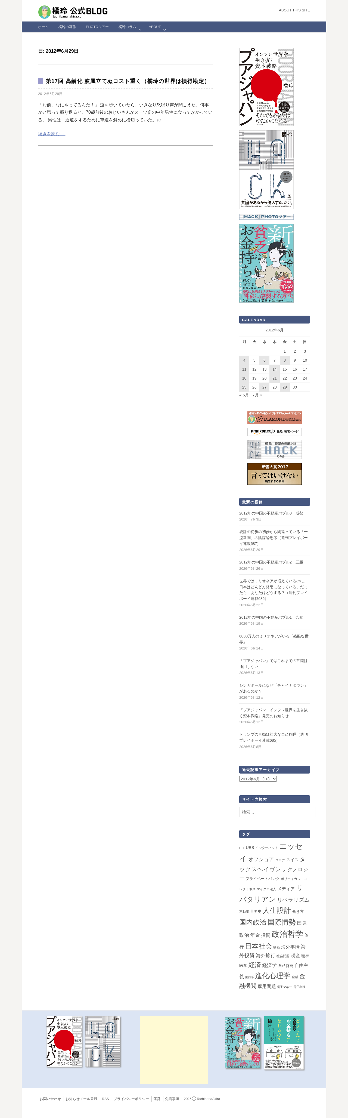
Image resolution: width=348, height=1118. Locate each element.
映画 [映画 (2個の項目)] (276, 947)
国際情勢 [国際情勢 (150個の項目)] (282, 922)
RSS (105, 1099)
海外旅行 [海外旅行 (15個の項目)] (265, 955)
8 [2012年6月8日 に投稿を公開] (285, 360)
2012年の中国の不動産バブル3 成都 (271, 513)
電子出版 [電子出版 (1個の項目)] (299, 986)
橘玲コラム (127, 27)
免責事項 (172, 1099)
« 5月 (244, 395)
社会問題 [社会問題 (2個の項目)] (283, 956)
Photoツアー (97, 27)
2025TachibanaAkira (202, 1099)
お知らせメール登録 (81, 1099)
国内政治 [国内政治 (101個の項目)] (252, 922)
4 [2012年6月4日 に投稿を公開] (244, 360)
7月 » (257, 395)
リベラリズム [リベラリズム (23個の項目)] (293, 900)
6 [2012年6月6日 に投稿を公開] (264, 360)
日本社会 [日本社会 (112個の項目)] (258, 946)
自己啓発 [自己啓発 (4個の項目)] (285, 965)
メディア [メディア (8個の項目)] (286, 888)
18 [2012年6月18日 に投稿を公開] (244, 378)
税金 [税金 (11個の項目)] (295, 955)
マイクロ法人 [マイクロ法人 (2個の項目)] (266, 889)
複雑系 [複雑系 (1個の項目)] (249, 977)
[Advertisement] (174, 1050)
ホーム (43, 27)
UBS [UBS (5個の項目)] (250, 847)
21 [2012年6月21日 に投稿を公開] (274, 378)
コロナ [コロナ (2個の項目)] (280, 860)
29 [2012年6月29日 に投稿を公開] (284, 387)
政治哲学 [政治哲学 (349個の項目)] (287, 933)
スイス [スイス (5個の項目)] (292, 860)
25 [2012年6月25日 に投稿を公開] (244, 387)
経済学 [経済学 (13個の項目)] (269, 965)
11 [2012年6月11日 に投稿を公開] (244, 369)
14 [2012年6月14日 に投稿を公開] (274, 369)
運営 (156, 1099)
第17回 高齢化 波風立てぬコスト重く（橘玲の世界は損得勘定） (128, 81)
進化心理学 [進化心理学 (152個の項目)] (272, 976)
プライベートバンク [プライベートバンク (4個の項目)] (263, 878)
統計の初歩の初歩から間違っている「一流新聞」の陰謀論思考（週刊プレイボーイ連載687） (273, 537)
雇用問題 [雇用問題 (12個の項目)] (266, 986)
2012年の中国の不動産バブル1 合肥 (271, 617)
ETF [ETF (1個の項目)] (242, 847)
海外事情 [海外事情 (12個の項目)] (290, 947)
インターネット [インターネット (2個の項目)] (266, 848)
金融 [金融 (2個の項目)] (295, 977)
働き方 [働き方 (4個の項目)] (298, 911)
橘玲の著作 (67, 27)
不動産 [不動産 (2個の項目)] (244, 912)
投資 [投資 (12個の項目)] (265, 935)
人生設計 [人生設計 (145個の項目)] (277, 910)
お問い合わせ (50, 1099)
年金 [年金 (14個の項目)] (255, 935)
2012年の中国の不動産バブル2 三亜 (271, 562)
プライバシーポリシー (131, 1099)
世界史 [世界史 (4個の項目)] (256, 911)
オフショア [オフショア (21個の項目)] (261, 859)
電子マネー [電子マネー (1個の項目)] (284, 986)
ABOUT (155, 27)
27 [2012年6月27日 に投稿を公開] (264, 387)
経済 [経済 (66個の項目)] (254, 964)
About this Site (294, 10)
